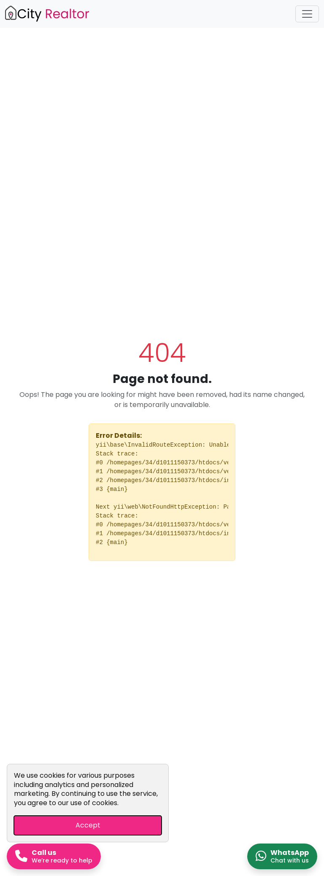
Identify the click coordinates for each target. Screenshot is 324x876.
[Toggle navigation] (307, 13)
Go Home (162, 585)
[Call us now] (54, 857)
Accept (88, 825)
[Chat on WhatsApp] (282, 857)
